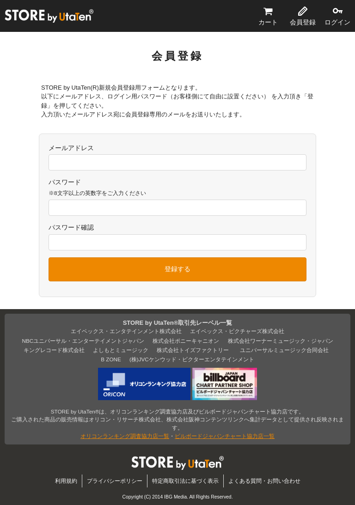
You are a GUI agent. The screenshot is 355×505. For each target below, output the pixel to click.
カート (268, 22)
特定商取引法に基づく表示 (185, 481)
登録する (177, 269)
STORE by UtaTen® (49, 16)
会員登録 (303, 22)
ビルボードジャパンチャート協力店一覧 (225, 436)
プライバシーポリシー (114, 481)
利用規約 (66, 481)
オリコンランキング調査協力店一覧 (124, 436)
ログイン (337, 22)
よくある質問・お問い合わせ (264, 481)
